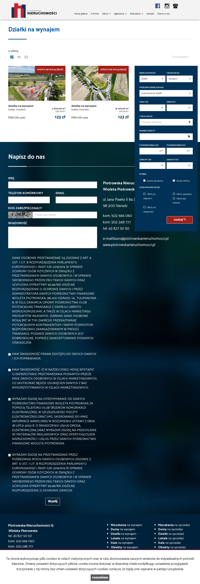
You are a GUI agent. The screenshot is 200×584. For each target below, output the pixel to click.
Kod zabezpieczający (25, 208)
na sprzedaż (174, 525)
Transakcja (173, 73)
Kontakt (150, 14)
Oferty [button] (106, 14)
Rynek (142, 174)
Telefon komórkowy (25, 193)
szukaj (180, 219)
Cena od (143, 102)
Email (60, 193)
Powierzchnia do (176, 145)
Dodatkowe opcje (149, 187)
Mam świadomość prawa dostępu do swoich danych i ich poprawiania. (54, 356)
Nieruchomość (147, 73)
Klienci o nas (164, 14)
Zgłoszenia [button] (120, 14)
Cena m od (145, 159)
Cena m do (173, 159)
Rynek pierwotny (153, 181)
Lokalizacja (146, 116)
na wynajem (126, 525)
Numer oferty (147, 130)
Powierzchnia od (149, 145)
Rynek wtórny (181, 181)
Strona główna (81, 14)
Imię (11, 178)
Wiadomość (17, 223)
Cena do (171, 102)
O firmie (95, 14)
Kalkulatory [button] (136, 14)
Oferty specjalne (182, 194)
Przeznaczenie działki (151, 87)
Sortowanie (181, 57)
